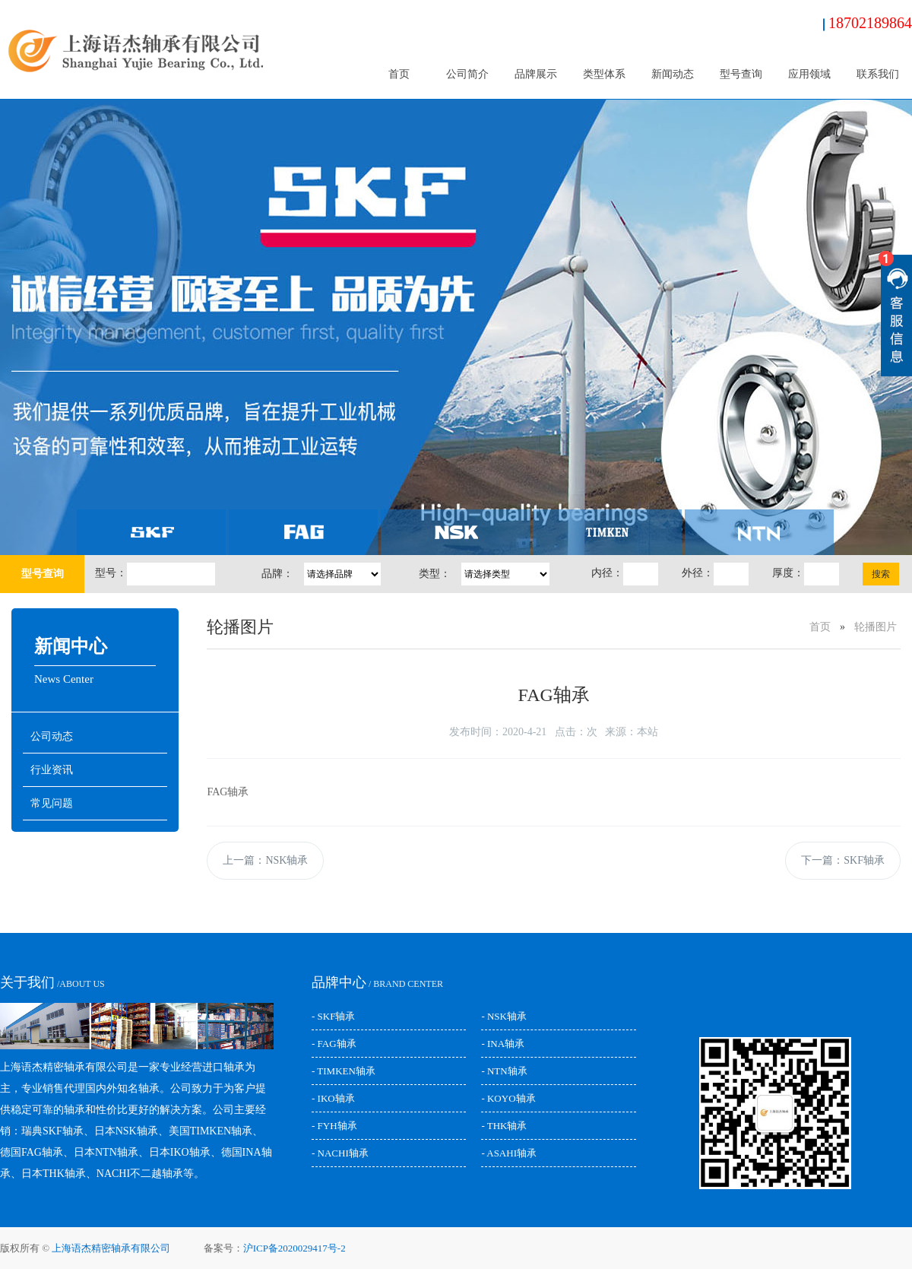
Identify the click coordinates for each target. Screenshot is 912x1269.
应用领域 (809, 74)
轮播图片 (875, 627)
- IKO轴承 (333, 1098)
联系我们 (878, 74)
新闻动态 (672, 74)
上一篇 (265, 860)
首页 (399, 74)
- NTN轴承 (504, 1071)
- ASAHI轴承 (509, 1153)
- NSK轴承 (504, 1016)
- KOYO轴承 (508, 1098)
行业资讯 (51, 770)
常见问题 (51, 803)
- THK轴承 (504, 1125)
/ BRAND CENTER (377, 984)
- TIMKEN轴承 (343, 1071)
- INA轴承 (502, 1043)
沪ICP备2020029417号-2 (294, 1248)
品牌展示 (536, 74)
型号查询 (741, 74)
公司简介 (467, 74)
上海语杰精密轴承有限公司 (111, 1248)
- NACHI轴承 (340, 1153)
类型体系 (604, 74)
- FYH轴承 (334, 1125)
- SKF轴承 (333, 1016)
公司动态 (51, 736)
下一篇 (843, 860)
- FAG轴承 (334, 1043)
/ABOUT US (52, 984)
